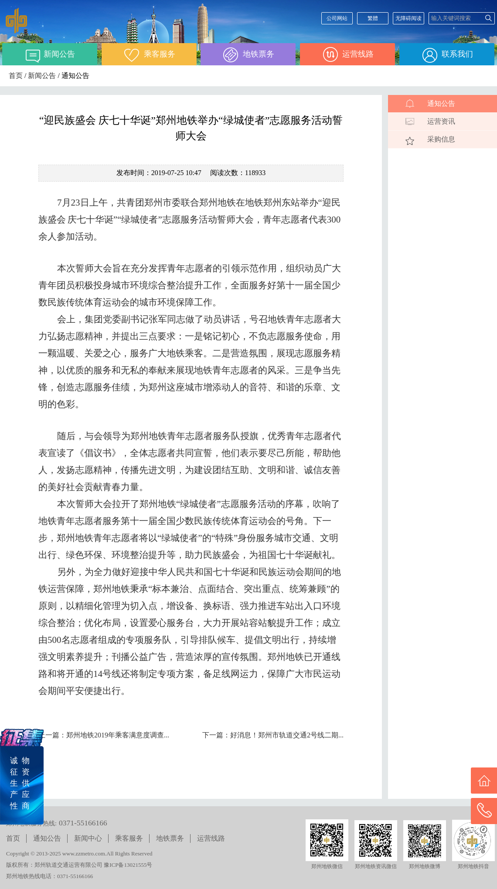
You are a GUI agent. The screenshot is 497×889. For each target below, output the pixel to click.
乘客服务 (129, 838)
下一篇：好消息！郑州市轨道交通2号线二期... (273, 735)
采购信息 (441, 139)
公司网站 (337, 18)
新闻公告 (42, 75)
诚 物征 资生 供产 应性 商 (20, 783)
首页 (16, 75)
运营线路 (211, 838)
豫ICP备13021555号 (128, 865)
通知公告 (441, 103)
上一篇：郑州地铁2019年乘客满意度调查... (103, 735)
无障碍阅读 (408, 18)
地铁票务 (170, 838)
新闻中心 (88, 838)
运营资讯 (441, 121)
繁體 (373, 18)
